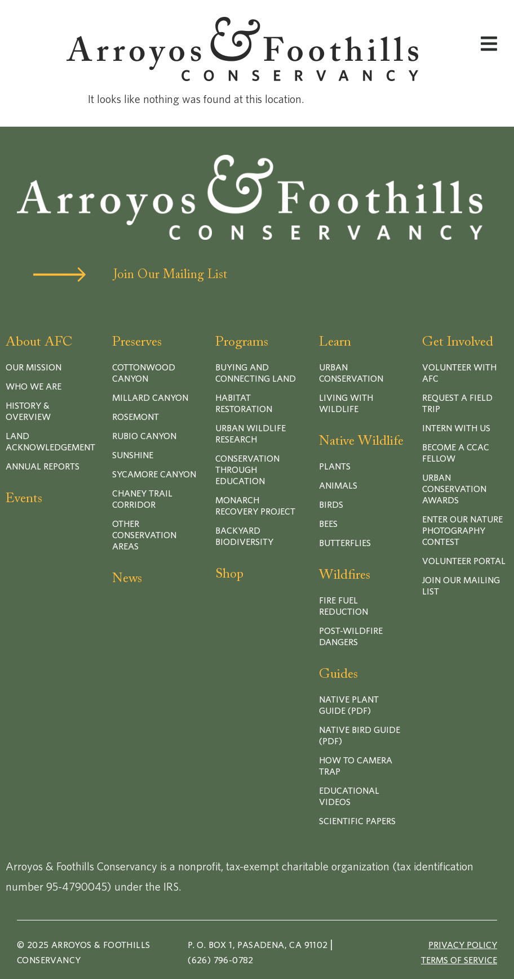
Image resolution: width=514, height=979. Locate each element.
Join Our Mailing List (170, 275)
